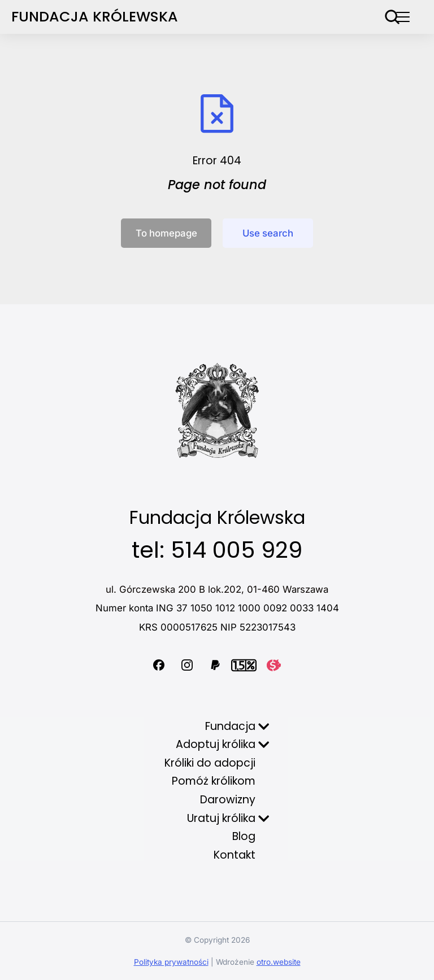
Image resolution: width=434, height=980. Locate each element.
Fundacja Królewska (94, 17)
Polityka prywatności (171, 961)
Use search (267, 233)
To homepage (166, 233)
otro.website (279, 961)
